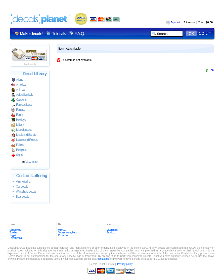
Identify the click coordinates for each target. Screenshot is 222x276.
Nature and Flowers (24, 140)
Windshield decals (23, 192)
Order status (112, 229)
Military (17, 125)
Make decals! (15, 229)
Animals (18, 90)
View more (29, 162)
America (18, 85)
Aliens (17, 80)
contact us (103, 258)
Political (17, 145)
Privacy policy (124, 264)
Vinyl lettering (20, 182)
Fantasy (18, 110)
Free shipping (16, 238)
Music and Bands (23, 135)
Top (211, 69)
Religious (18, 150)
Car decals (19, 187)
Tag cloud (111, 232)
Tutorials (59, 33)
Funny (17, 115)
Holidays (18, 120)
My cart (173, 22)
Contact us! (63, 235)
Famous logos (21, 105)
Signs (16, 155)
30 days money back (67, 232)
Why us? (62, 229)
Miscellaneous (21, 130)
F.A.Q (79, 33)
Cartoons (18, 100)
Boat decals (20, 197)
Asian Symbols (22, 95)
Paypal (13, 235)
